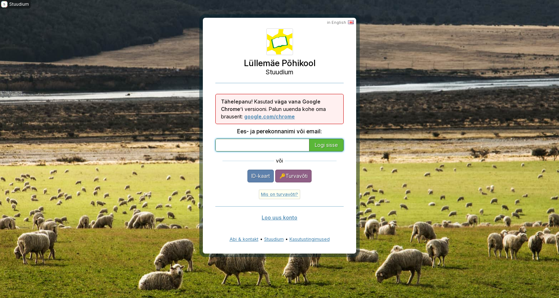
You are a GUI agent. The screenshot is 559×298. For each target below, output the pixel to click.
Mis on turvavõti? (279, 194)
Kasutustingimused (309, 239)
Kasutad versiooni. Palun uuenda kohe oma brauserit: (273, 109)
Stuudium (274, 239)
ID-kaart (260, 176)
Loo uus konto (279, 217)
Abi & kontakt (244, 239)
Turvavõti (293, 176)
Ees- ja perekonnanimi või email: (279, 131)
